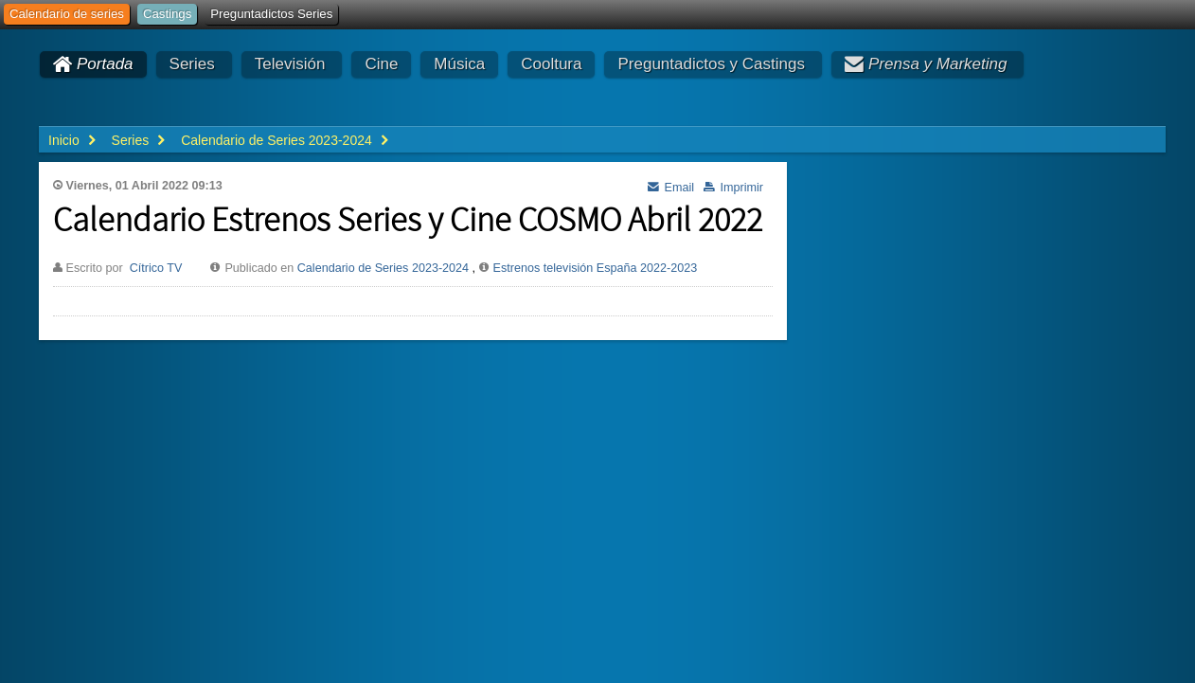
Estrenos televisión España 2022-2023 (595, 268)
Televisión (290, 64)
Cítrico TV (156, 268)
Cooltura (551, 64)
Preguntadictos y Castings (711, 64)
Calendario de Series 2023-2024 (383, 268)
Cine (381, 64)
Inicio (64, 140)
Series (192, 64)
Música (459, 64)
